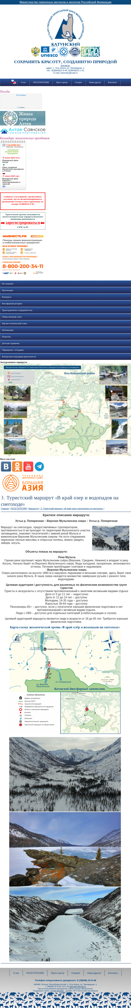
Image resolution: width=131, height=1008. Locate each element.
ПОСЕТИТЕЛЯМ (41, 82)
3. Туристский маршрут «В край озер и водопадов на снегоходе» (72, 508)
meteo (21, 107)
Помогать (6, 336)
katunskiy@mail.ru (78, 986)
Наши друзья (95, 82)
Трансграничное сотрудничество (17, 310)
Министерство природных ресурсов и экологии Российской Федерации (65, 2)
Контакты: (65, 65)
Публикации (7, 330)
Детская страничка (10, 343)
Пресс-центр (62, 82)
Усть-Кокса (21, 95)
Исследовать (8, 283)
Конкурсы (6, 297)
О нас (23, 82)
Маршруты (33, 508)
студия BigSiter (57, 991)
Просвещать (7, 290)
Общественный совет (12, 316)
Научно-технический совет (14, 323)
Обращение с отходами (12, 350)
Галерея (78, 82)
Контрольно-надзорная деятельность (19, 356)
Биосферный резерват (12, 303)
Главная (5, 508)
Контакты (112, 82)
